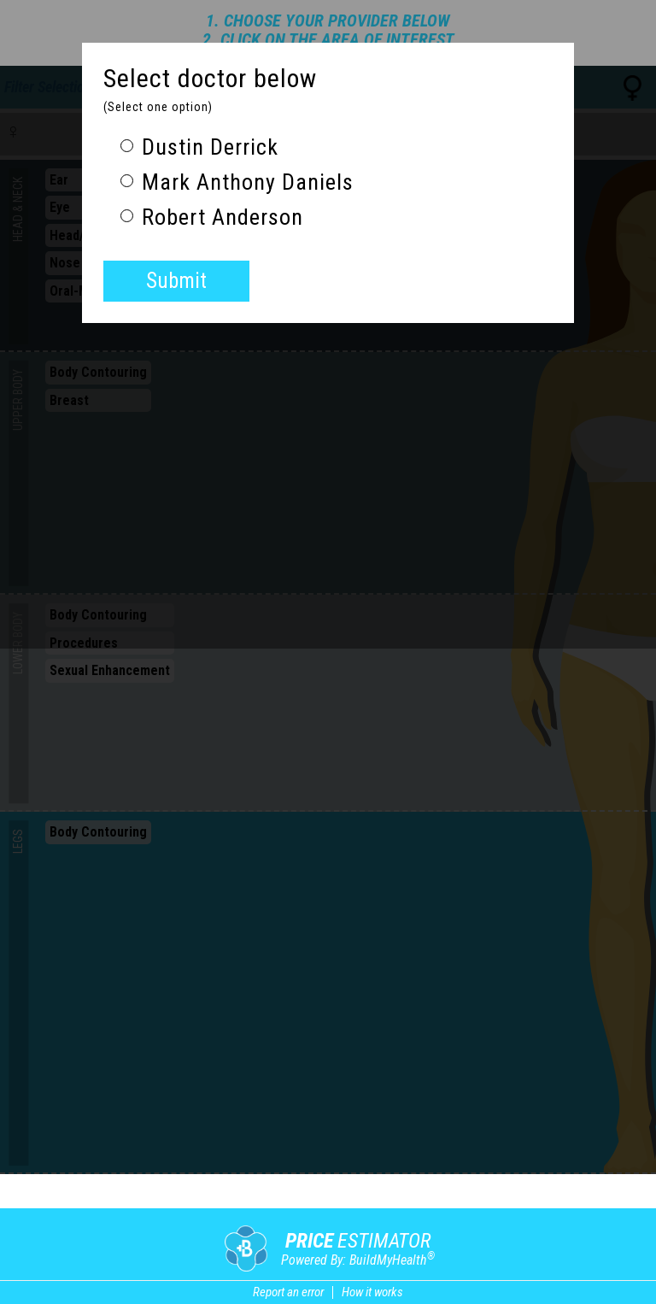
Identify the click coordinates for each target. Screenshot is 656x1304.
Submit (176, 280)
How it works (372, 1292)
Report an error (288, 1292)
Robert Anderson (211, 217)
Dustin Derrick (199, 147)
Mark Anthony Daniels (237, 182)
